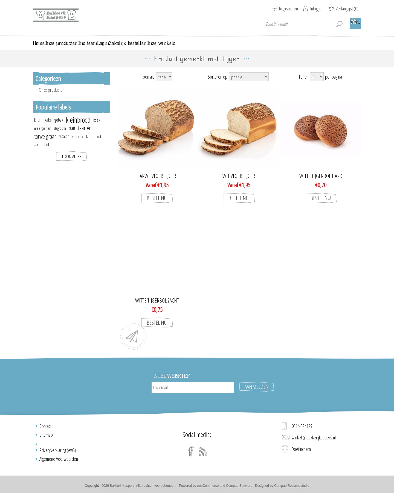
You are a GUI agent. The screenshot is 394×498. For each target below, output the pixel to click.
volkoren (88, 144)
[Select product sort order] (249, 84)
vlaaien (64, 144)
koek (96, 127)
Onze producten (52, 97)
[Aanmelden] (193, 395)
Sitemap (46, 437)
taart (72, 136)
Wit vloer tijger (238, 183)
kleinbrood (78, 127)
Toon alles (72, 164)
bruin (38, 127)
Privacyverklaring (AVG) (57, 452)
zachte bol (41, 152)
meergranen (42, 136)
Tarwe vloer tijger (157, 183)
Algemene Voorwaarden (58, 461)
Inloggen (316, 8)
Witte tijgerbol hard (320, 183)
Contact (45, 428)
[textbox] (304, 23)
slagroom (60, 136)
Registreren (288, 8)
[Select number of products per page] (317, 84)
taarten (84, 136)
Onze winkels (269, 47)
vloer (75, 144)
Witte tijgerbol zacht (157, 308)
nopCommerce (208, 488)
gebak (58, 128)
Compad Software (239, 488)
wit (99, 144)
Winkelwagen (355, 23)
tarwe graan (45, 144)
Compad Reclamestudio (291, 488)
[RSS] (203, 453)
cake (48, 128)
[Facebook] (191, 453)
